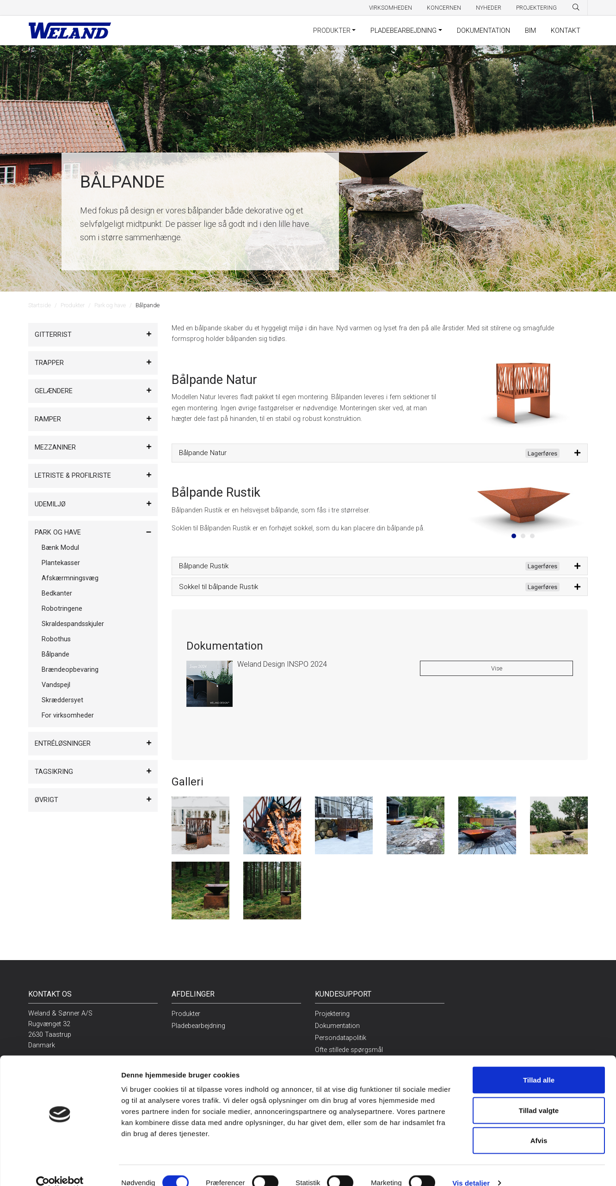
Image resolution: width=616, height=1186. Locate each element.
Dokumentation (483, 31)
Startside (39, 305)
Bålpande (55, 654)
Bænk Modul (60, 548)
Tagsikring (54, 772)
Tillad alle (538, 1065)
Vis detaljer (471, 1168)
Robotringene (62, 609)
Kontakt (565, 31)
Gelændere (54, 391)
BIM (530, 31)
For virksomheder (68, 715)
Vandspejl (56, 685)
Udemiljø (50, 504)
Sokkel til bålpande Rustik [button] (369, 587)
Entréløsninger (63, 744)
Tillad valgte (539, 1095)
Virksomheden (390, 8)
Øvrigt (46, 800)
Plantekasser (61, 563)
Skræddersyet (62, 700)
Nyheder (488, 8)
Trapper (49, 363)
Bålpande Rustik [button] (369, 566)
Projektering (536, 8)
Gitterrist (53, 335)
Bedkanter (57, 593)
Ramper (48, 419)
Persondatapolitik (340, 1038)
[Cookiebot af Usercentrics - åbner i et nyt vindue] (59, 1168)
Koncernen (444, 8)
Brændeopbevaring (70, 670)
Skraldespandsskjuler (73, 624)
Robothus (56, 639)
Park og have (110, 305)
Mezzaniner (55, 447)
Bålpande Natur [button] (369, 453)
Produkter (332, 31)
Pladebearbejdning (403, 31)
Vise (496, 668)
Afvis (539, 1125)
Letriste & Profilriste (73, 476)
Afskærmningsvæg (70, 578)
